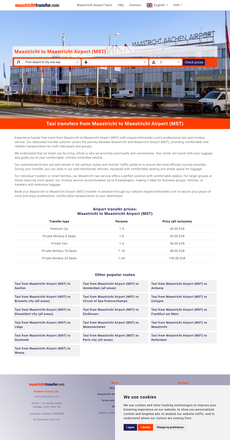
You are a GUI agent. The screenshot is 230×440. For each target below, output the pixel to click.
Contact (135, 5)
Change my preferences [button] (170, 427)
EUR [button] (177, 5)
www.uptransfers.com (47, 396)
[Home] (37, 5)
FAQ (121, 5)
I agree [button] (130, 427)
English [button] (156, 5)
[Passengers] (170, 62)
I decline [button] (145, 427)
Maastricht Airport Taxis (94, 5)
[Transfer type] (52, 62)
